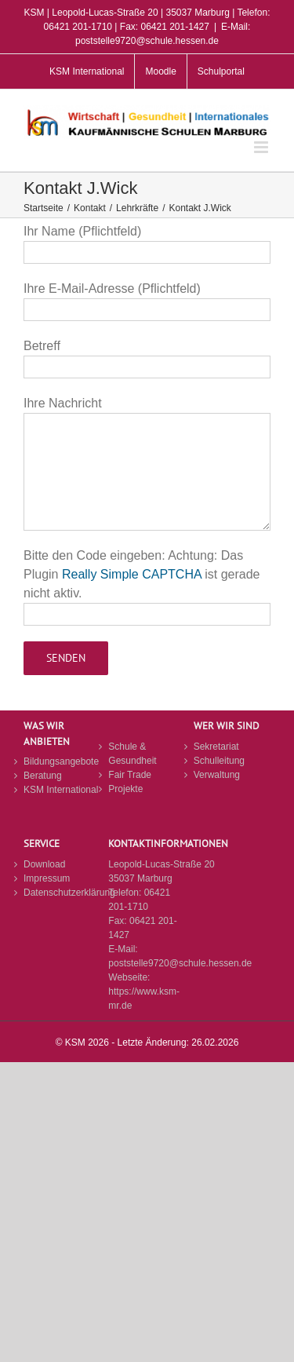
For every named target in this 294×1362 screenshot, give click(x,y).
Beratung (43, 775)
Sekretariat (216, 746)
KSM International (61, 789)
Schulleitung (219, 760)
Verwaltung (217, 774)
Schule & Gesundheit (132, 753)
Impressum (47, 878)
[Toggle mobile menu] (262, 147)
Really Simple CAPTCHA (131, 574)
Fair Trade (129, 774)
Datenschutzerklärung (62, 892)
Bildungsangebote (61, 761)
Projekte (125, 788)
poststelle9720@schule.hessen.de (180, 963)
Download (44, 864)
